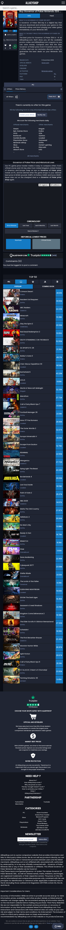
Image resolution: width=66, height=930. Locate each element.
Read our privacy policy (54, 923)
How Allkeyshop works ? (33, 782)
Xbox (24, 817)
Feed (52, 16)
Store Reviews (42, 823)
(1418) (42, 255)
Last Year (26, 225)
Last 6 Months (40, 225)
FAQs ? (33, 791)
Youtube (47, 802)
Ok (31, 927)
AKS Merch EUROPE (42, 830)
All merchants (33, 156)
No (36, 927)
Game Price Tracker (42, 815)
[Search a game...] (33, 8)
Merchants (19, 804)
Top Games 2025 (42, 825)
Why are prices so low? (33, 785)
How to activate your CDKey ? (33, 789)
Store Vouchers (42, 813)
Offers (8, 89)
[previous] (5, 31)
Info (29, 16)
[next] (15, 31)
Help (58, 926)
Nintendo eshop (47, 71)
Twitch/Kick (19, 802)
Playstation (24, 822)
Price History (19, 89)
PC (55, 74)
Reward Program (42, 817)
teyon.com (45, 63)
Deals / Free (42, 821)
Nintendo (24, 827)
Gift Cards (42, 819)
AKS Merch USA (42, 828)
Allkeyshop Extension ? (33, 793)
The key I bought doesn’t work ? (33, 787)
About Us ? (33, 780)
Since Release (11, 225)
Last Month (54, 225)
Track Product (33, 231)
